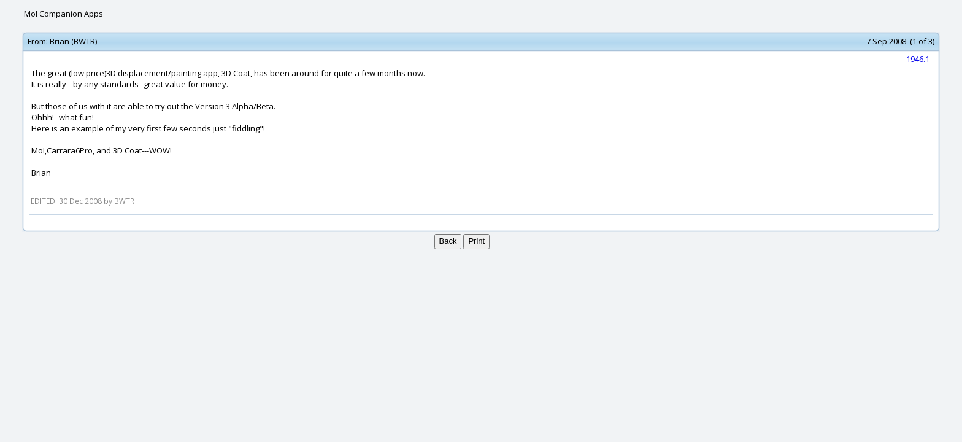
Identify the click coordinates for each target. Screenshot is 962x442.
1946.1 (917, 58)
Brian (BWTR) (73, 41)
